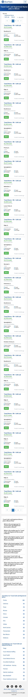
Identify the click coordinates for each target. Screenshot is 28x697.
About (5, 689)
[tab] (14, 526)
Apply (6, 39)
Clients (22, 689)
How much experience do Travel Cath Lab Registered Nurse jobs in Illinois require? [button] (13, 578)
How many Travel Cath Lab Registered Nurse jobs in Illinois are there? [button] (13, 557)
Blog (9, 689)
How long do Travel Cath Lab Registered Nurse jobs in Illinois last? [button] (13, 585)
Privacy (17, 689)
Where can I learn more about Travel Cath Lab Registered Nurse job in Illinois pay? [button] (13, 551)
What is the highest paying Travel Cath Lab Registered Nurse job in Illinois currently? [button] (14, 538)
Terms (12, 689)
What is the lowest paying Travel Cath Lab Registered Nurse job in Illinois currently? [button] (14, 545)
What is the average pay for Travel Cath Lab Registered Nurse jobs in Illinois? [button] (12, 525)
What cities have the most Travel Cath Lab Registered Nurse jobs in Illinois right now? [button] (14, 564)
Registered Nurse (9, 15)
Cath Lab (7, 17)
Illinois (13, 17)
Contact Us (14, 691)
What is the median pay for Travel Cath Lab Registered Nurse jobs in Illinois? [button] (14, 532)
